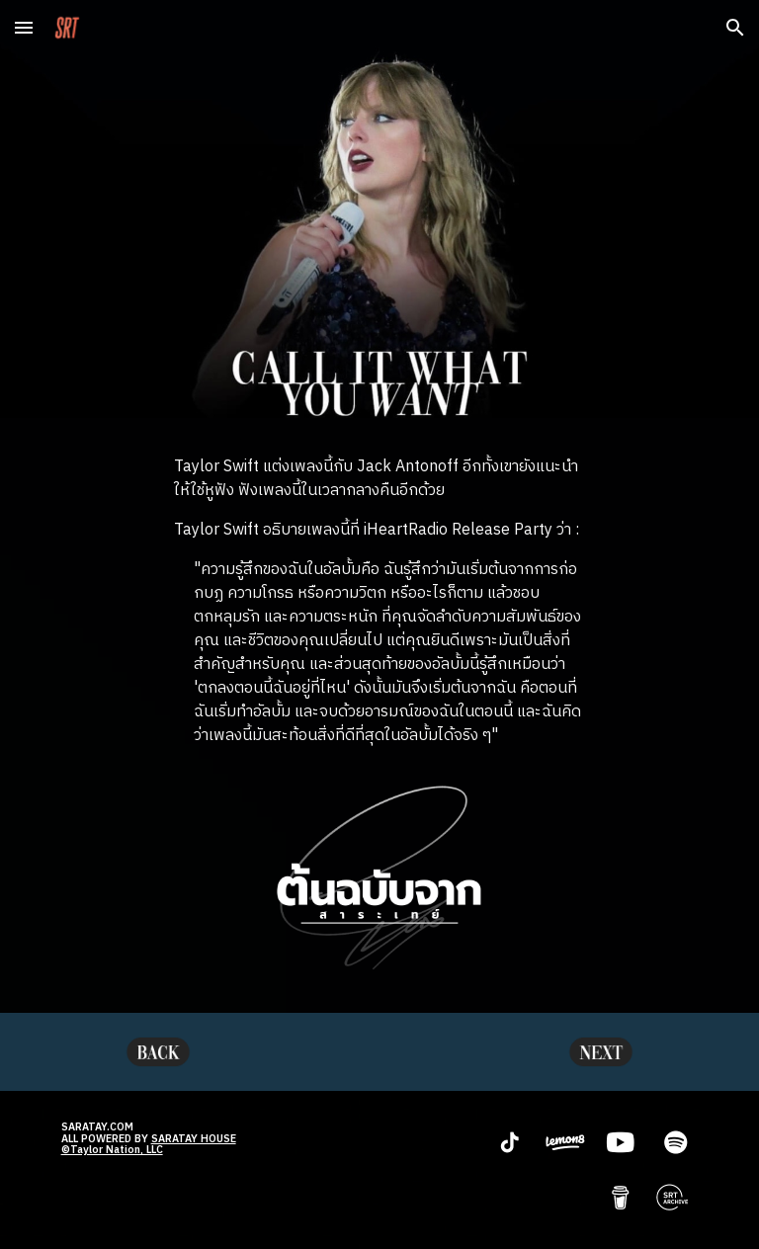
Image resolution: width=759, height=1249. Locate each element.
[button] (23, 27)
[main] (379, 602)
